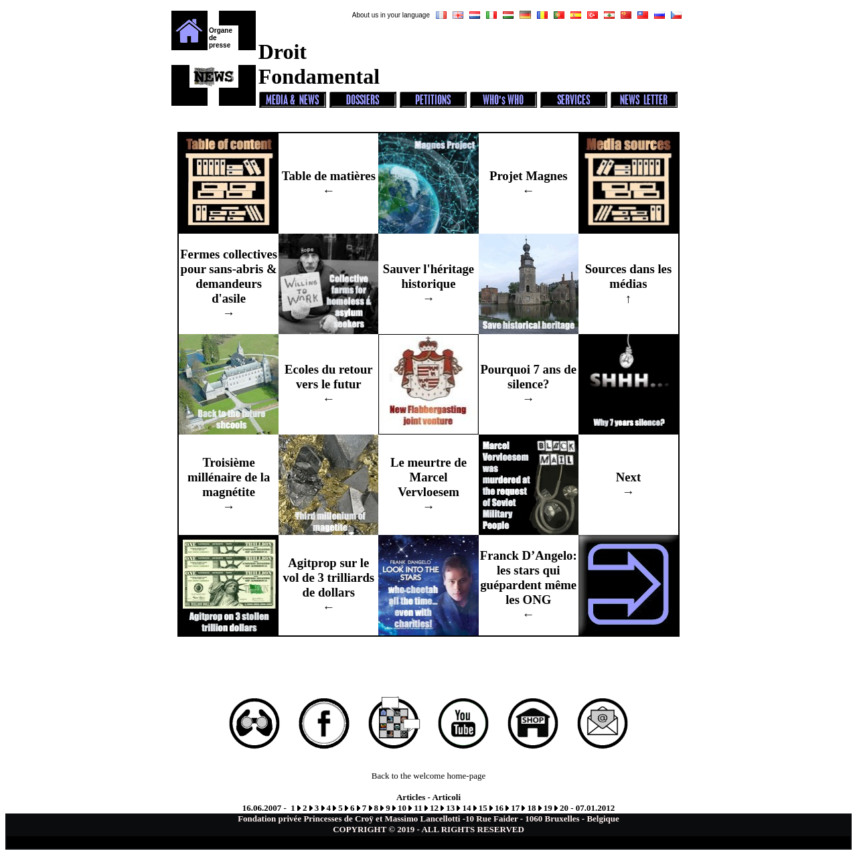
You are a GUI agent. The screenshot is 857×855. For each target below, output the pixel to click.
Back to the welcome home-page (428, 776)
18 (531, 808)
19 (548, 808)
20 (564, 808)
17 (515, 808)
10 (402, 808)
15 (483, 808)
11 (418, 808)
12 (434, 808)
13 (450, 808)
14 (466, 808)
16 (499, 808)
